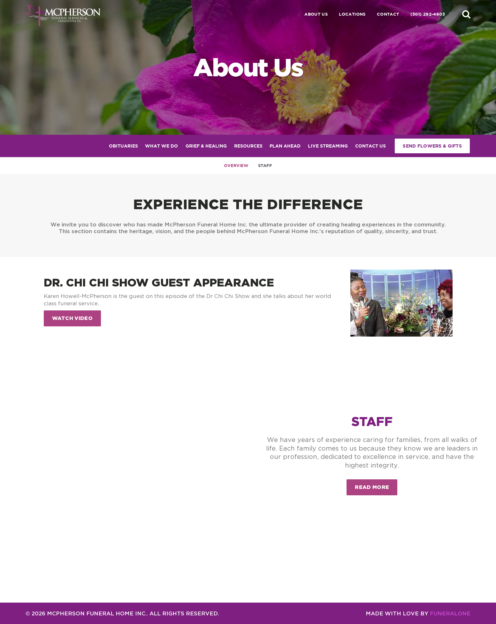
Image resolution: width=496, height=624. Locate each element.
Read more (376, 484)
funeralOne (450, 613)
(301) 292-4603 (427, 14)
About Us (316, 14)
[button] (466, 14)
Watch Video (72, 318)
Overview (236, 165)
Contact (388, 14)
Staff (265, 165)
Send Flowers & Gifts (432, 145)
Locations (352, 14)
